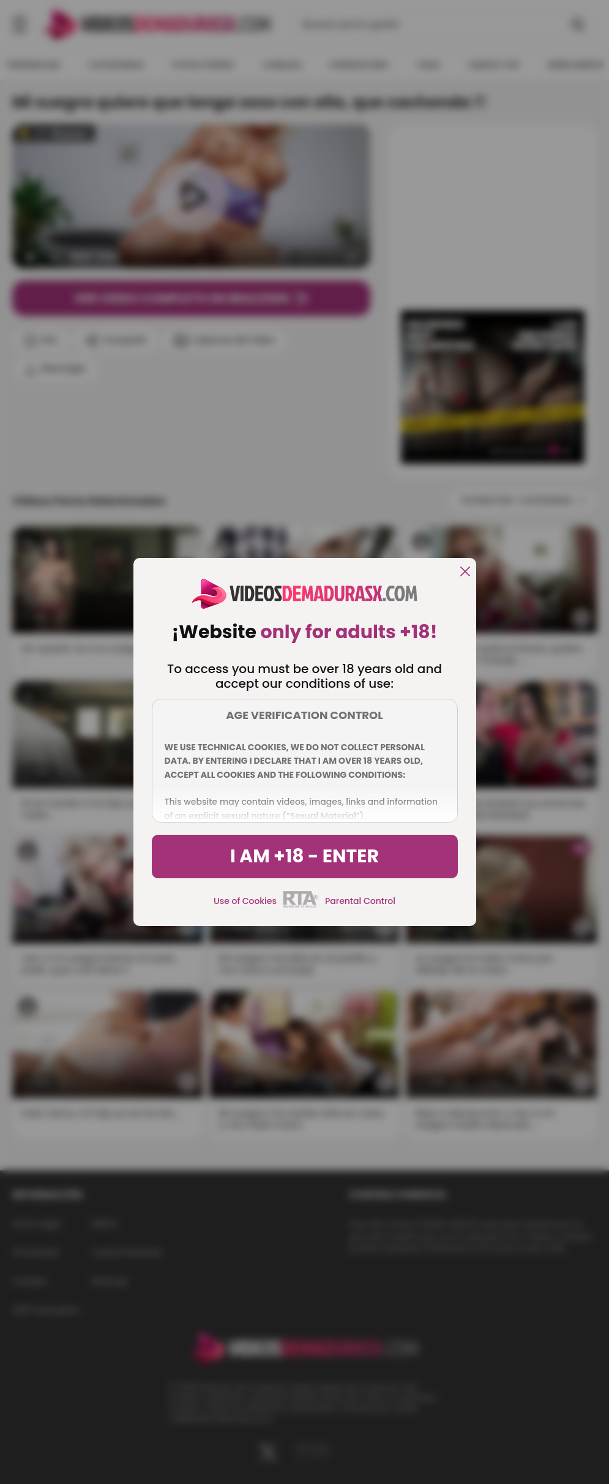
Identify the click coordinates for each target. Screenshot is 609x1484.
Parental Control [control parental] (360, 901)
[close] (465, 572)
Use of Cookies (245, 901)
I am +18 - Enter (304, 856)
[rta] (301, 906)
